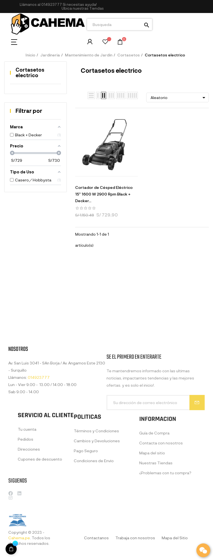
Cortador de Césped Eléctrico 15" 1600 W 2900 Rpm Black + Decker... (104, 194)
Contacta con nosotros (161, 483)
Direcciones (29, 482)
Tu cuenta (27, 462)
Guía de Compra (154, 473)
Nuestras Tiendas (156, 503)
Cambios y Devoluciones (97, 477)
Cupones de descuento (40, 492)
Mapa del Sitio (175, 537)
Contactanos (96, 537)
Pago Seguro (86, 487)
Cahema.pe (19, 537)
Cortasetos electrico (30, 72)
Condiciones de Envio (94, 497)
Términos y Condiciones (96, 467)
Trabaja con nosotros (135, 537)
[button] (83, 8)
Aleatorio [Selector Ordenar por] (179, 97)
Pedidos (25, 472)
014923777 (51, 4)
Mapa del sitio (152, 493)
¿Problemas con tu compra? (165, 513)
